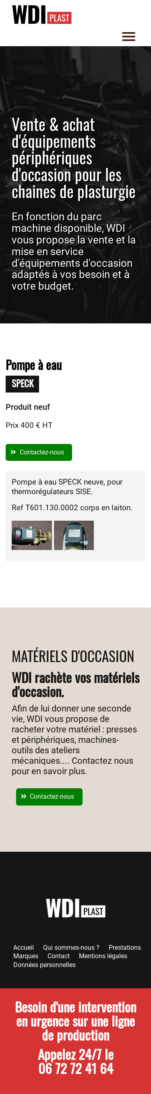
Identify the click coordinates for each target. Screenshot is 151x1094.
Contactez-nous (42, 452)
